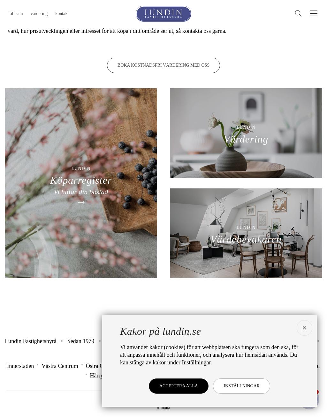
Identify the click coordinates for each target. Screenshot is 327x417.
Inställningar (242, 386)
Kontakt (62, 13)
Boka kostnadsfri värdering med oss (163, 65)
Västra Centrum (60, 366)
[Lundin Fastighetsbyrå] (163, 14)
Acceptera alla (178, 386)
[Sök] (300, 13)
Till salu (16, 13)
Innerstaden (20, 366)
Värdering (39, 13)
